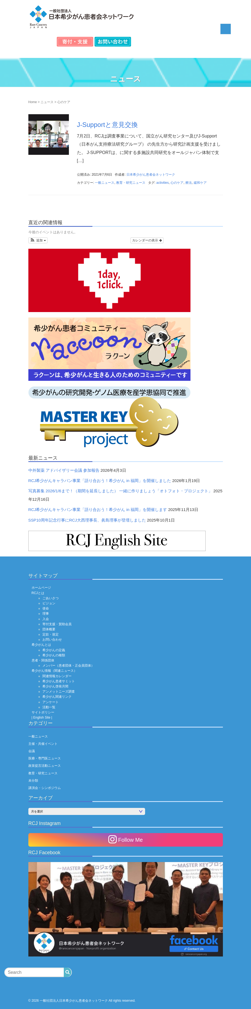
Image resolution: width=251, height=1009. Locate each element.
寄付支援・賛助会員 (57, 624)
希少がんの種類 (53, 655)
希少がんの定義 (53, 650)
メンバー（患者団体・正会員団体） (68, 665)
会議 (31, 751)
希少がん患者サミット (58, 681)
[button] (38, 240)
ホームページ (41, 587)
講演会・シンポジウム (44, 788)
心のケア (176, 183)
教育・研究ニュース (130, 183)
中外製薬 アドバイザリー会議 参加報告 (63, 470)
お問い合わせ (52, 639)
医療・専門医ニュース (44, 758)
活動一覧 (48, 707)
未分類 (33, 780)
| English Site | (42, 717)
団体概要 (48, 629)
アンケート (50, 702)
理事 (45, 613)
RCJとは (38, 593)
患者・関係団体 (43, 660)
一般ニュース (104, 183)
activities (162, 183)
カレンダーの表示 (147, 240)
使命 (45, 608)
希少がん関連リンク (57, 697)
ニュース (47, 102)
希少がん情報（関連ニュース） (54, 671)
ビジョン (48, 603)
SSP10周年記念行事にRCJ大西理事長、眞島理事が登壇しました (87, 520)
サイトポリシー (43, 712)
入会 (45, 619)
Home (32, 102)
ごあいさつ (50, 598)
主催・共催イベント (43, 744)
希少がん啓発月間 (55, 686)
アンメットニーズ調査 (58, 691)
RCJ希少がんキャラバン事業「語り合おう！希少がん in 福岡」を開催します (97, 509)
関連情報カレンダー (57, 676)
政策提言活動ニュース (44, 766)
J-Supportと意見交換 (107, 124)
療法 (188, 183)
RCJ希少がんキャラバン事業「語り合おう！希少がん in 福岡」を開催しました (99, 481)
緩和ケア (200, 183)
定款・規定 (50, 634)
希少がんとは (41, 645)
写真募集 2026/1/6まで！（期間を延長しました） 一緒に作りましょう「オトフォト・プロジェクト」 (120, 491)
